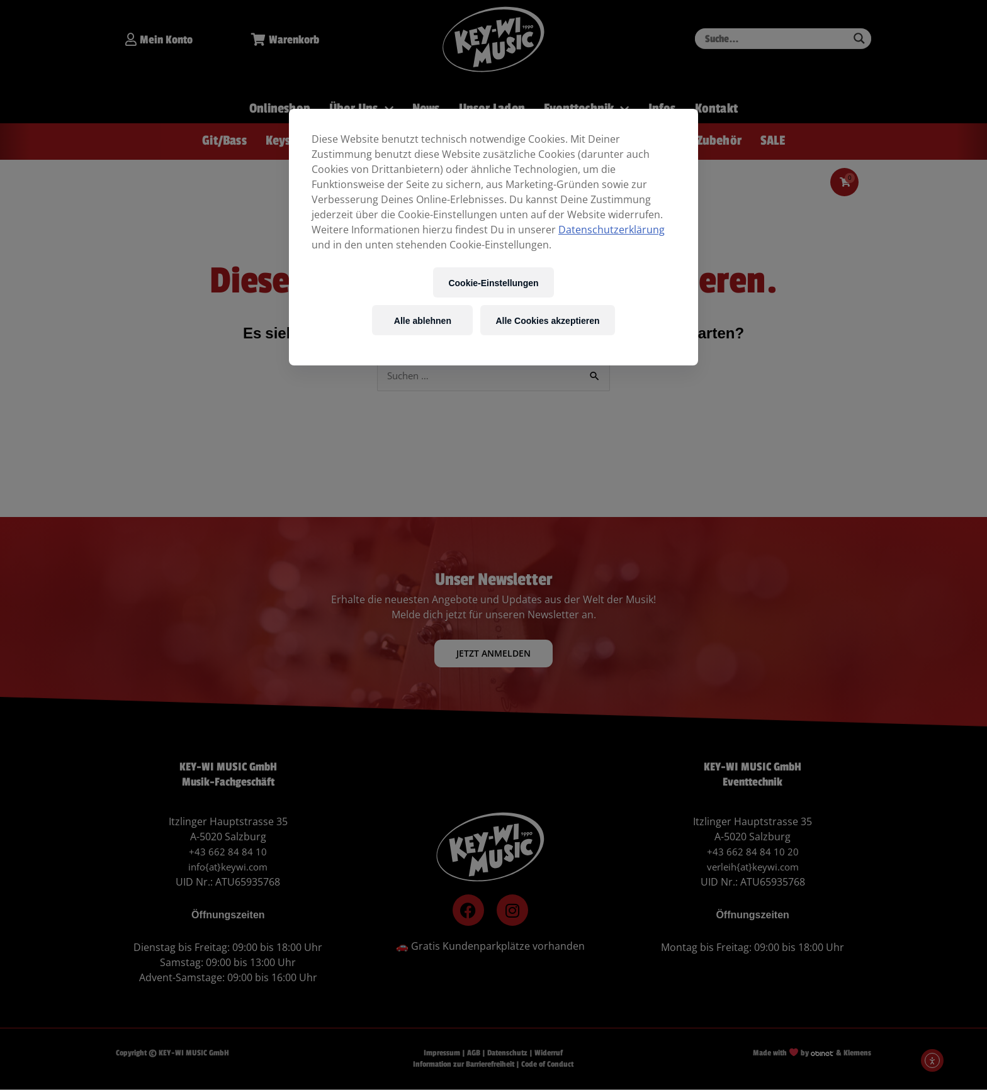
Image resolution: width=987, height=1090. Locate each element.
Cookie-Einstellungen (493, 283)
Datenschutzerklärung (611, 229)
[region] (493, 237)
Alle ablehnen (422, 320)
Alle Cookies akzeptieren (547, 320)
